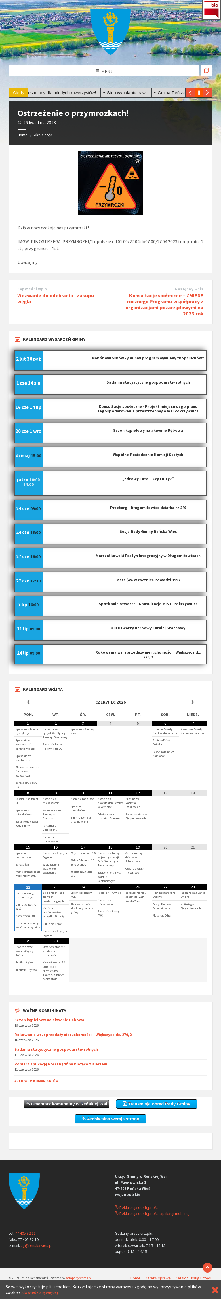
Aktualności (44, 134)
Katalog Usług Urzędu (194, 1278)
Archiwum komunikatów (36, 1081)
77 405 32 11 (25, 1233)
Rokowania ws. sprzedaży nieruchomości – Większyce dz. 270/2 (73, 1034)
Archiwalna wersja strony (110, 1118)
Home (23, 134)
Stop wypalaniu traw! (131, 92)
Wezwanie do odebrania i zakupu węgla (55, 298)
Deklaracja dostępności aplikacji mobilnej (152, 1213)
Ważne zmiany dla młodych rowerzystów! (61, 92)
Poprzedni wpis (32, 289)
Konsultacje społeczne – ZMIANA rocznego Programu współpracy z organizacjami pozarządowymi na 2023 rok (164, 304)
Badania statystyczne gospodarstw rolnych (56, 1049)
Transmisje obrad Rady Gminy (156, 1103)
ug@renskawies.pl (36, 1245)
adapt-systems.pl (79, 1278)
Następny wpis (189, 289)
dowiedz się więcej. (40, 1292)
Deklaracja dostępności (137, 1207)
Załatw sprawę (158, 1278)
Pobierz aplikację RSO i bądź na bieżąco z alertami (61, 1064)
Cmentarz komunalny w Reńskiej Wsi (66, 1103)
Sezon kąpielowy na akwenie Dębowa (49, 1019)
